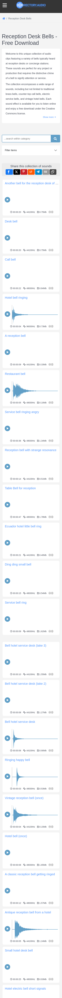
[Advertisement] (31, 667)
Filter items (11, 150)
